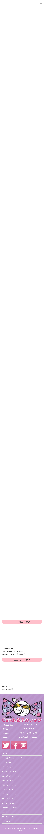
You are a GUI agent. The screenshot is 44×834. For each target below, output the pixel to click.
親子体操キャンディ (9, 771)
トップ (4, 753)
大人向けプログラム (9, 799)
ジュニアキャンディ (9, 794)
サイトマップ (7, 821)
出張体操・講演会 (8, 803)
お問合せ (5, 812)
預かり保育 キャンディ (10, 785)
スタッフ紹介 (7, 762)
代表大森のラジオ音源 (10, 808)
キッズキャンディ (8, 789)
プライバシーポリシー (10, 817)
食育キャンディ (7, 780)
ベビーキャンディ (8, 767)
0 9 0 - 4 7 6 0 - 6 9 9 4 (29, 733)
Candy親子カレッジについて (12, 758)
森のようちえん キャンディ (11, 776)
